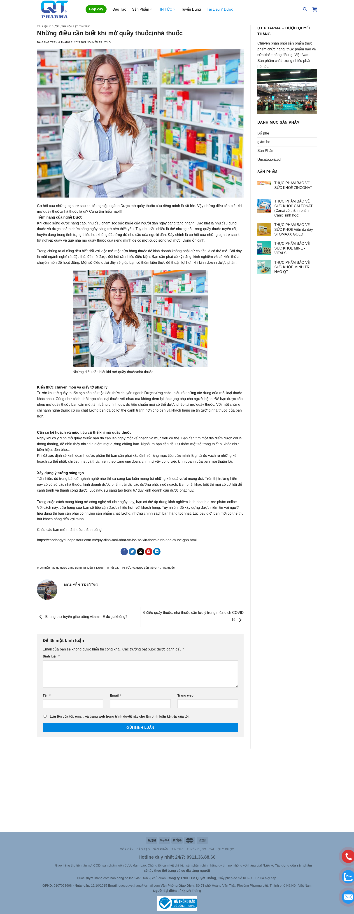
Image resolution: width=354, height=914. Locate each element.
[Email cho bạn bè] (140, 552)
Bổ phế (263, 133)
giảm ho (263, 142)
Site (52, 865)
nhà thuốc (168, 567)
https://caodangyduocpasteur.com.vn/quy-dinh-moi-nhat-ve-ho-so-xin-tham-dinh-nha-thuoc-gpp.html (117, 540)
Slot (45, 865)
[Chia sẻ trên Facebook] (124, 552)
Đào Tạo (119, 9)
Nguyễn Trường (99, 42)
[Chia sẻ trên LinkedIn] (157, 552)
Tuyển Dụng (191, 9)
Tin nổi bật (69, 26)
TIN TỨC (166, 9)
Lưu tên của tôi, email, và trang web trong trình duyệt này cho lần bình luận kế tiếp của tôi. (119, 716)
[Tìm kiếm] (305, 9)
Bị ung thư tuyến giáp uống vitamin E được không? (82, 617)
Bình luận (51, 656)
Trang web (185, 695)
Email (115, 695)
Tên (47, 695)
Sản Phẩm (142, 9)
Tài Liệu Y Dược (220, 9)
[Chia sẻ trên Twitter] (132, 552)
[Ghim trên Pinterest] (148, 552)
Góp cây (96, 9)
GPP (157, 567)
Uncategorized (269, 159)
